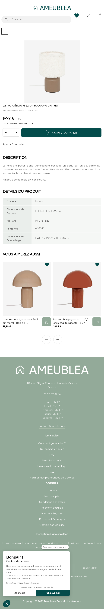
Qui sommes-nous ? (52, 448)
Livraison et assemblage (52, 466)
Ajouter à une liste (13, 144)
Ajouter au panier (61, 132)
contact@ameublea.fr (52, 426)
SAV (52, 471)
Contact (52, 490)
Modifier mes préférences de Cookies (52, 477)
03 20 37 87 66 (52, 394)
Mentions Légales (51, 513)
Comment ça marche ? (52, 443)
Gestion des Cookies (52, 524)
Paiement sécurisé (52, 507)
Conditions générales (52, 501)
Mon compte (52, 496)
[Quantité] (11, 132)
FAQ (52, 454)
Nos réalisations (51, 460)
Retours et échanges (52, 519)
